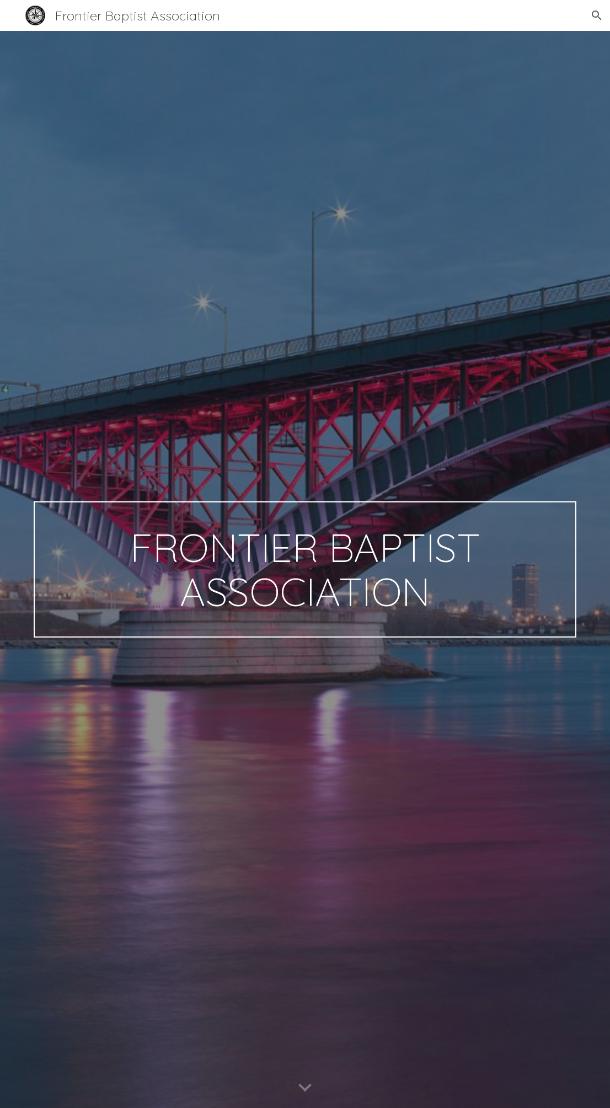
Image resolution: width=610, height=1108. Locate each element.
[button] (597, 15)
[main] (305, 569)
